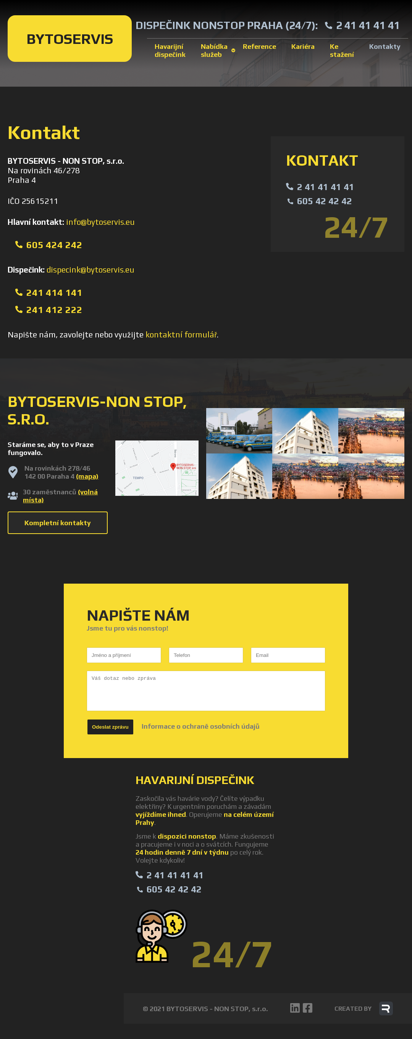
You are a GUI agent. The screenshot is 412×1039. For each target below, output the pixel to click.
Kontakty (385, 46)
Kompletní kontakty (57, 523)
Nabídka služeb (214, 50)
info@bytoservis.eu (100, 222)
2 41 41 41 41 (368, 25)
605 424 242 (54, 244)
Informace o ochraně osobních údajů (201, 726)
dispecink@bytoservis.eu (90, 269)
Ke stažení (342, 50)
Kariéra (303, 46)
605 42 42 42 (324, 201)
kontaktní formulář (181, 334)
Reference (259, 46)
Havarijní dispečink (170, 50)
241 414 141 (54, 292)
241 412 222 (54, 309)
